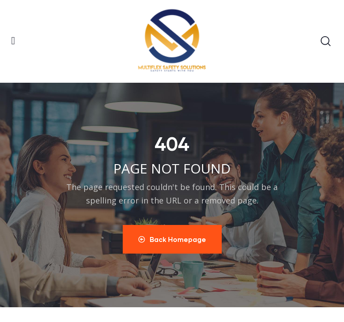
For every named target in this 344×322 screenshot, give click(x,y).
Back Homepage (172, 239)
